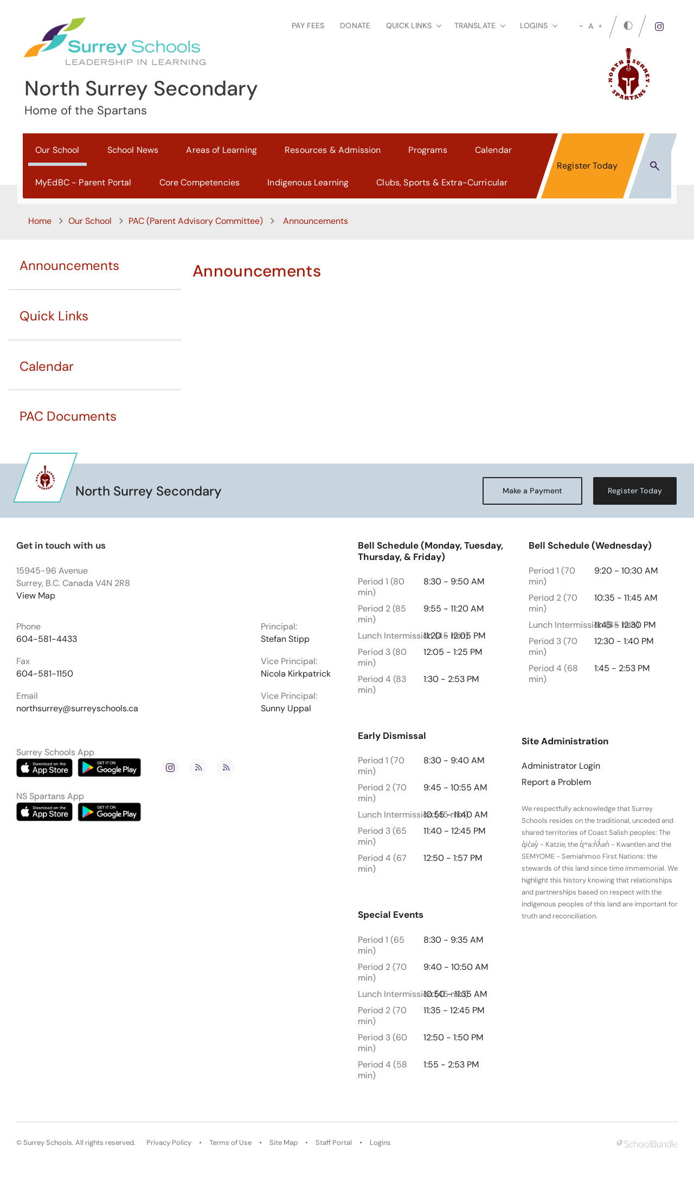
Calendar (493, 150)
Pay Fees (308, 25)
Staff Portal (334, 1142)
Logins (380, 1142)
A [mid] (590, 26)
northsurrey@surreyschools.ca (77, 708)
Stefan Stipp (285, 639)
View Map (35, 595)
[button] (654, 165)
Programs (427, 150)
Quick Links (54, 315)
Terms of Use (230, 1142)
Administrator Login (561, 766)
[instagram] (659, 26)
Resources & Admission (333, 150)
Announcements (69, 265)
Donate (355, 25)
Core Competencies (199, 182)
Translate (479, 25)
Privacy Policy (168, 1142)
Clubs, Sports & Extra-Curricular (441, 182)
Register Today (587, 165)
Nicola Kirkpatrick (296, 673)
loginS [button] (538, 25)
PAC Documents (68, 416)
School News (133, 150)
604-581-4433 (46, 639)
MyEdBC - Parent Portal (83, 182)
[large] (600, 26)
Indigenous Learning (308, 182)
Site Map (283, 1142)
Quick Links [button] (413, 25)
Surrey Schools (47, 1142)
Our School (57, 150)
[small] (581, 26)
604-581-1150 (44, 673)
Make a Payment (533, 491)
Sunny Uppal (286, 708)
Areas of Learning (221, 150)
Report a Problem (556, 782)
